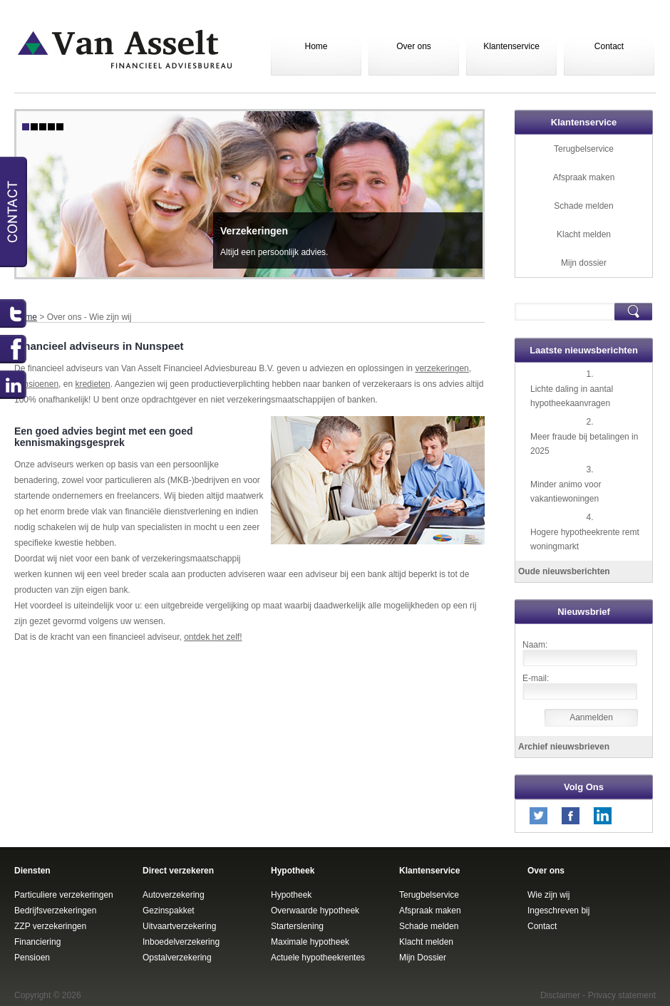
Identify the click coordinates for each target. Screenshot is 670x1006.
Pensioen (32, 958)
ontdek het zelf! (213, 637)
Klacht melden (584, 234)
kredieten (92, 384)
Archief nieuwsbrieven (563, 747)
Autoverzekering (174, 895)
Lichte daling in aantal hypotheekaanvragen (571, 396)
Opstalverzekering (177, 958)
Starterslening (297, 926)
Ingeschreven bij (558, 911)
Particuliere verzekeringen (63, 895)
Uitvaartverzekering (179, 926)
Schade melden (583, 206)
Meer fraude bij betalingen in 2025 (584, 444)
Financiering (37, 942)
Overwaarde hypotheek (315, 911)
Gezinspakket (169, 911)
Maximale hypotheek (310, 942)
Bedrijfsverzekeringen (55, 911)
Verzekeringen (254, 231)
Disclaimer (560, 995)
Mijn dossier (584, 263)
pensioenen (36, 384)
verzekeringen (441, 368)
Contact (609, 46)
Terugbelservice (584, 149)
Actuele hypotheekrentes (318, 958)
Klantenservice (511, 46)
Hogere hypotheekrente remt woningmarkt (584, 539)
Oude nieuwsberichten (564, 571)
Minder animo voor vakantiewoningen (565, 491)
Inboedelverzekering (181, 942)
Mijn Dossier (422, 958)
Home (315, 46)
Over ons (413, 46)
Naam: (534, 645)
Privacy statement (622, 995)
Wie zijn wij (548, 895)
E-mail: (535, 678)
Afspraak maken (584, 177)
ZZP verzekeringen (50, 926)
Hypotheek (291, 895)
